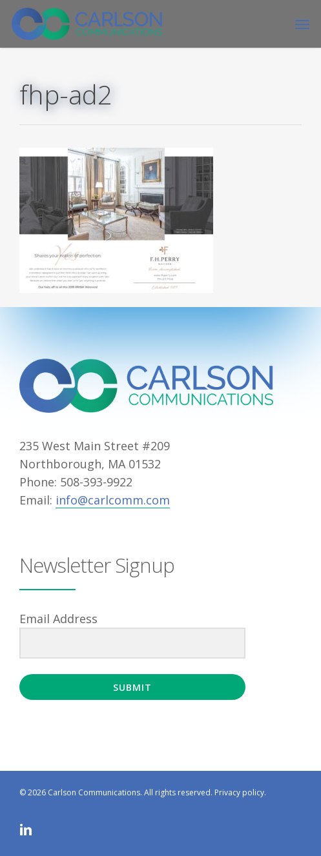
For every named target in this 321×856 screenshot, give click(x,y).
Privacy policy (239, 792)
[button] (302, 23)
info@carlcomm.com (113, 500)
